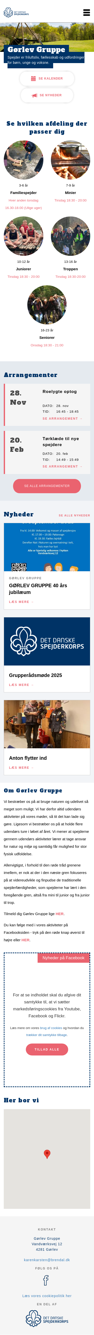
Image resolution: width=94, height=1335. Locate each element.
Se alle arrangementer (47, 486)
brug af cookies (51, 1028)
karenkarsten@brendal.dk (47, 1260)
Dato (47, 406)
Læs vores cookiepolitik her (47, 1296)
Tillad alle (47, 1049)
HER (60, 914)
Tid (46, 411)
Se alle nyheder (74, 515)
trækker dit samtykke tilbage (46, 1035)
